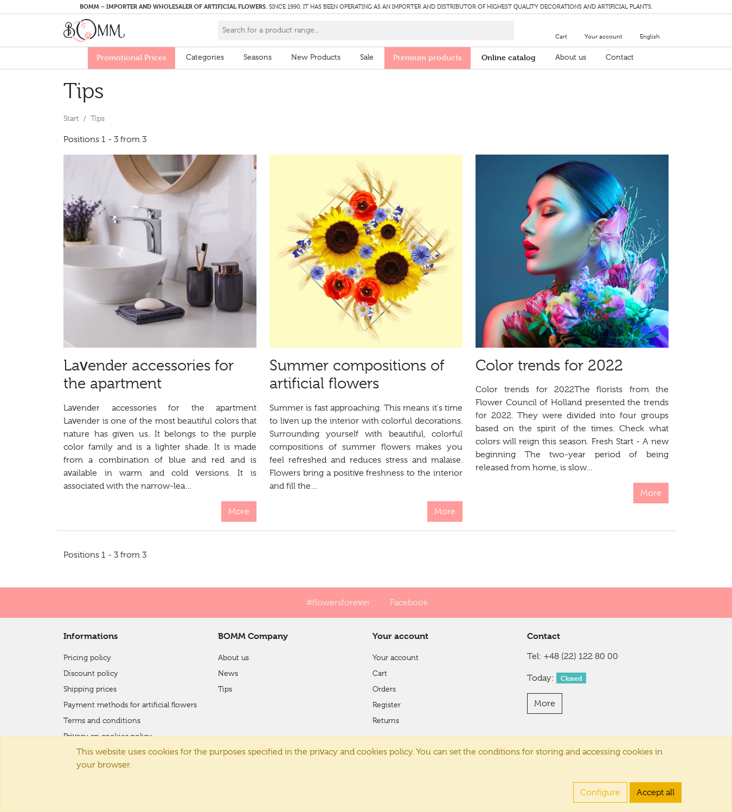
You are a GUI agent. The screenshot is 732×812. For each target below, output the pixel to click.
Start (71, 118)
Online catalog (508, 57)
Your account (396, 657)
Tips (225, 689)
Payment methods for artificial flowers (130, 704)
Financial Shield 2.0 (96, 751)
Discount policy (90, 673)
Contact (620, 57)
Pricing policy (87, 657)
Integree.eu (646, 797)
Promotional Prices (131, 57)
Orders (384, 689)
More (238, 511)
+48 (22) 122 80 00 (581, 656)
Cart (380, 673)
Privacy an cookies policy (107, 736)
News (228, 673)
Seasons (257, 57)
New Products (316, 57)
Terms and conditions (101, 720)
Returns (386, 720)
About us (570, 57)
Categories (205, 57)
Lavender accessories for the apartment (148, 374)
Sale (367, 57)
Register (387, 704)
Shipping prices (90, 689)
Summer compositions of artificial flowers (357, 374)
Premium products (427, 57)
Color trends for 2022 (549, 365)
